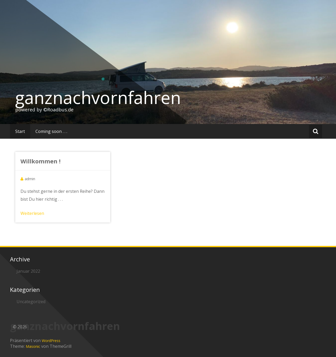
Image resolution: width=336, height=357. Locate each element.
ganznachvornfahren (98, 97)
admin (30, 178)
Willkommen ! (40, 161)
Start (20, 131)
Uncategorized (31, 301)
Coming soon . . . (51, 131)
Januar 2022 (28, 271)
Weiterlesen (32, 213)
